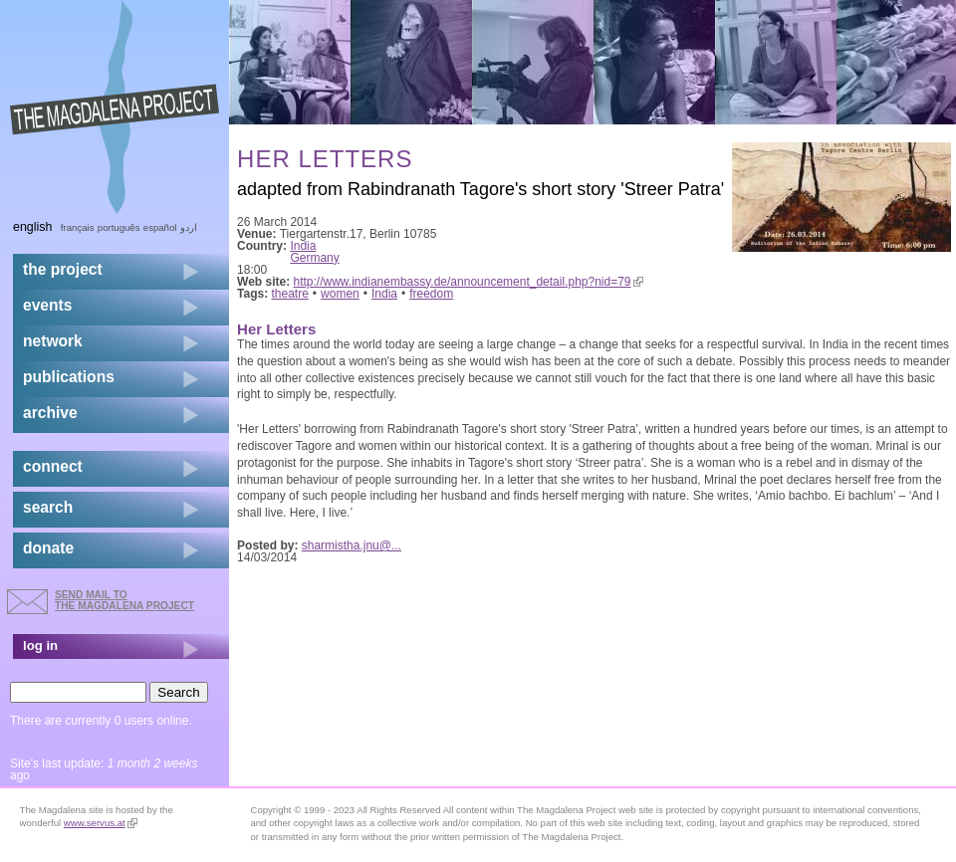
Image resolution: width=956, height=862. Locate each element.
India (303, 246)
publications (69, 376)
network (53, 340)
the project (63, 269)
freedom (431, 294)
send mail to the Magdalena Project (124, 599)
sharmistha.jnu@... (351, 545)
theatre (290, 294)
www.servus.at (100, 822)
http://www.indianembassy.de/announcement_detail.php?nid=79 (468, 282)
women (340, 294)
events (47, 305)
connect (53, 466)
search (48, 507)
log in (40, 645)
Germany (314, 258)
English (33, 227)
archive (50, 412)
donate (48, 547)
